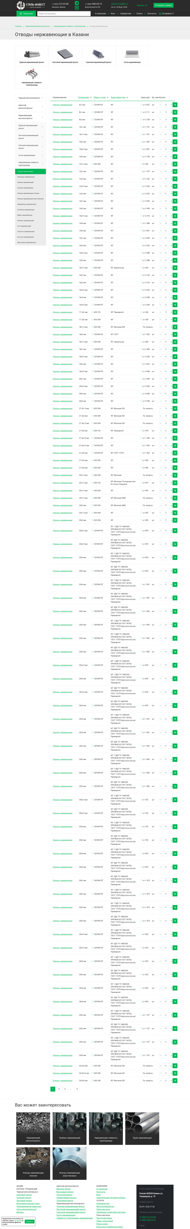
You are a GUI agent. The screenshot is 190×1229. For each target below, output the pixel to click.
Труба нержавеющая (142, 1117)
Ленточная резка (104, 1198)
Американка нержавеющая (26, 184)
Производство (102, 1183)
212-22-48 (60, 4)
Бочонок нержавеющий (25, 217)
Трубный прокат (23, 1177)
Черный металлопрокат (29, 78)
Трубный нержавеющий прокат (27, 106)
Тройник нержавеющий (25, 162)
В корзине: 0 (166, 13)
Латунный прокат (64, 1174)
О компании (100, 13)
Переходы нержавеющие (26, 156)
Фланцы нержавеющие (25, 167)
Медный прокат (63, 1169)
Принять (29, 1221)
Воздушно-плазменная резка (109, 1206)
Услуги (139, 13)
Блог (113, 13)
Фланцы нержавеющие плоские (28, 173)
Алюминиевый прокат (66, 1177)
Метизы (20, 1192)
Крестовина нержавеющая (26, 222)
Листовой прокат (24, 1180)
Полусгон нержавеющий (25, 211)
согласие (17, 1220)
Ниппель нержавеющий (25, 200)
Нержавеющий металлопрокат (37, 26)
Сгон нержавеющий (24, 206)
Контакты (152, 13)
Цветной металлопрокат (25, 86)
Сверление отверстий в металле (111, 1192)
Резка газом (102, 1204)
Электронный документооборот (111, 1177)
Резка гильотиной (104, 1201)
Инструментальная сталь (28, 1183)
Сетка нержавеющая (26, 135)
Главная (18, 26)
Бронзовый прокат (65, 1171)
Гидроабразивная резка (107, 1209)
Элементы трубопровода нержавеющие (74, 1198)
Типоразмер (83, 77)
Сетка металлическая (26, 1189)
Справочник (125, 13)
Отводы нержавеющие (25, 151)
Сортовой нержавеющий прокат (28, 126)
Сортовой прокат (24, 1174)
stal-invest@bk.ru (119, 4)
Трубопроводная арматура (28, 1186)
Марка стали (100, 77)
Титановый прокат (64, 1180)
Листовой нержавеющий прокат (28, 116)
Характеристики (118, 77)
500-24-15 (93, 4)
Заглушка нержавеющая (25, 189)
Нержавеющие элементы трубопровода (70, 26)
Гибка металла (103, 1189)
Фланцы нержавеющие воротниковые (30, 178)
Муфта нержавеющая (24, 195)
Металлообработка (105, 1186)
